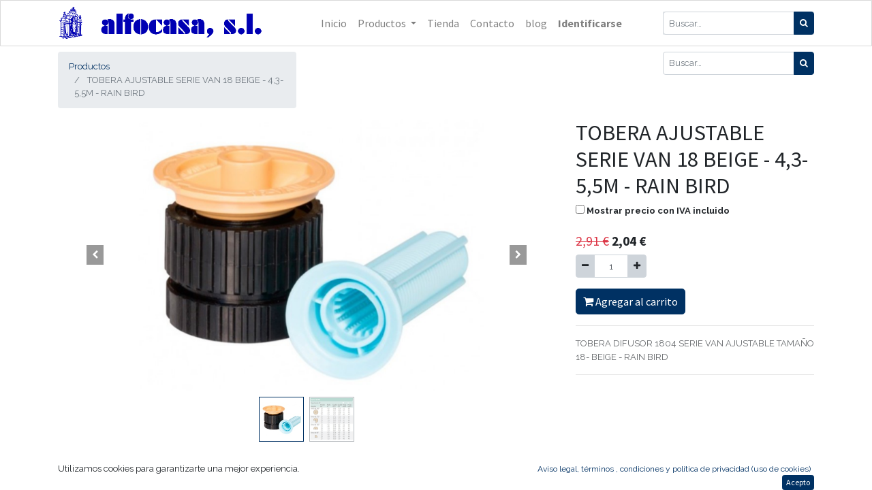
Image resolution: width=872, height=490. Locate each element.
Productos (89, 66)
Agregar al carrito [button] (630, 301)
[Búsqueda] (804, 23)
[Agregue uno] (637, 266)
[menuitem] (333, 23)
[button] (95, 255)
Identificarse (590, 23)
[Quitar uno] (585, 266)
